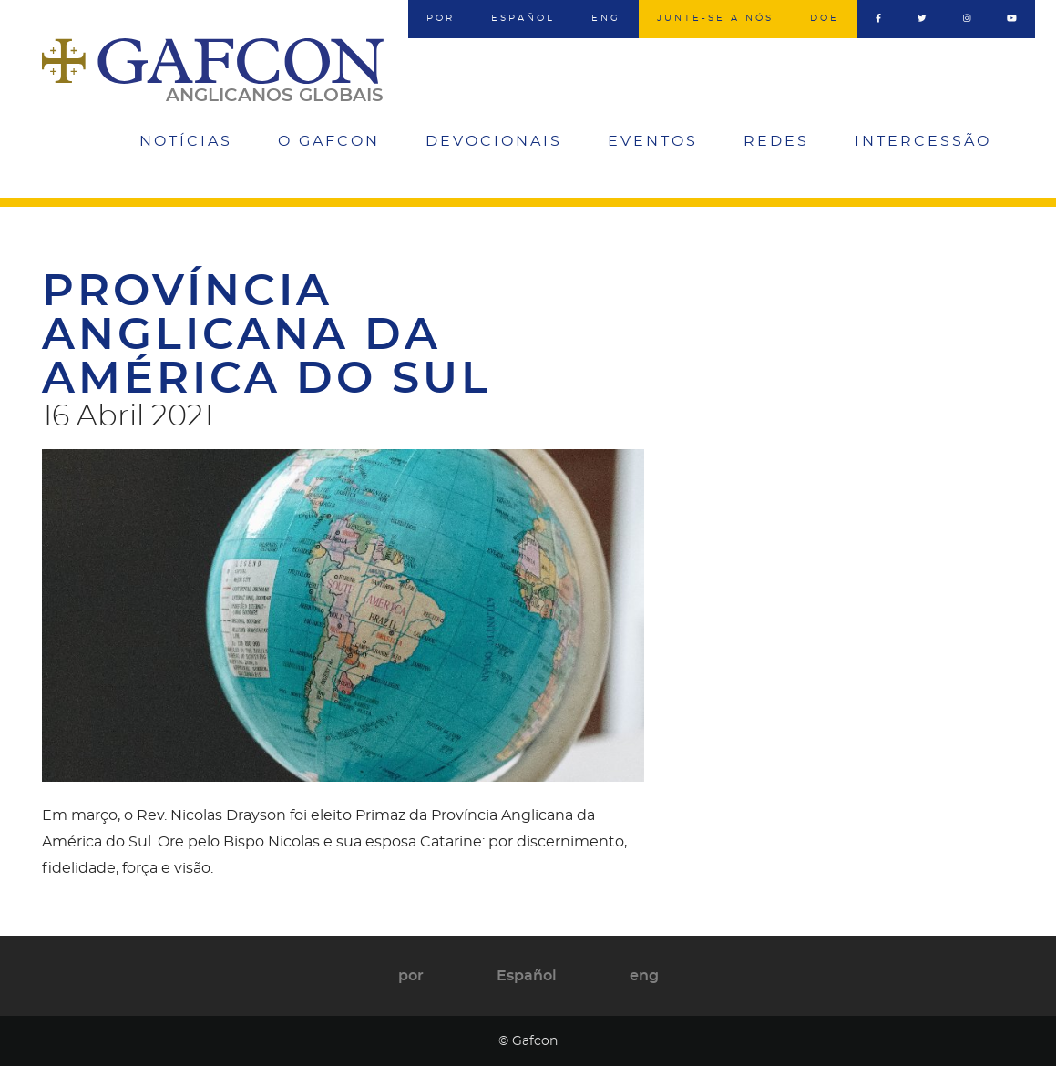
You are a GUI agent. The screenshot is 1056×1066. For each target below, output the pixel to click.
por (440, 18)
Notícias (185, 141)
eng (605, 18)
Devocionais (493, 141)
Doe (824, 18)
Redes (776, 141)
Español (523, 18)
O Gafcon (329, 141)
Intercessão (923, 141)
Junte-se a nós (715, 18)
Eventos (653, 141)
